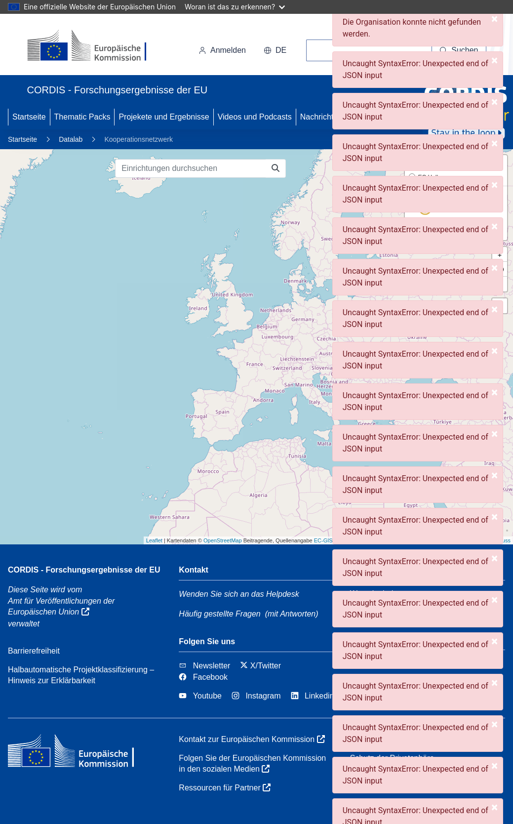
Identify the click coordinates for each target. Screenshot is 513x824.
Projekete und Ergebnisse (163, 117)
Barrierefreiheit (34, 651)
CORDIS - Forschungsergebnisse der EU (84, 570)
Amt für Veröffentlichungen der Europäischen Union (61, 606)
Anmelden (222, 50)
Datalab (70, 139)
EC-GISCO (327, 540)
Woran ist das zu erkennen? (235, 6)
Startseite (29, 117)
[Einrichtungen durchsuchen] (190, 168)
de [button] (275, 50)
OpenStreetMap (222, 540)
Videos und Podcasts (255, 117)
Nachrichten (321, 117)
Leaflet (154, 540)
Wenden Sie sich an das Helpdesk (239, 594)
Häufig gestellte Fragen (219, 614)
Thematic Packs (82, 117)
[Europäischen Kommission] (95, 46)
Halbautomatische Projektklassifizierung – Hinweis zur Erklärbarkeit (81, 675)
